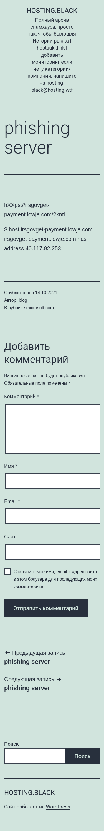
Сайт (10, 537)
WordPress (58, 807)
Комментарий (21, 396)
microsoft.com (40, 307)
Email (12, 501)
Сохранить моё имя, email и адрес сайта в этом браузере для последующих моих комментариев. (55, 579)
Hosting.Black (52, 10)
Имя (10, 466)
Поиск (11, 744)
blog (23, 300)
